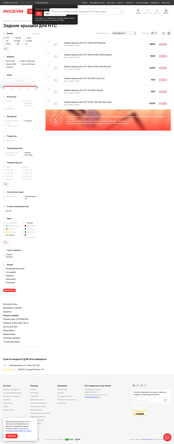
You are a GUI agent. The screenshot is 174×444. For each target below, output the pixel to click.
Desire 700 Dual (27, 64)
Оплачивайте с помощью (62, 439)
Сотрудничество (64, 396)
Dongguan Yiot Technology (10, 154)
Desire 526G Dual (26, 61)
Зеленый (28, 232)
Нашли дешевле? (37, 417)
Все (5, 49)
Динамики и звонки (12, 308)
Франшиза (155, 2)
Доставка (111, 2)
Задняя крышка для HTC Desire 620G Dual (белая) (87, 66)
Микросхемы (9, 334)
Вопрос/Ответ (36, 410)
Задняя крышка (8, 256)
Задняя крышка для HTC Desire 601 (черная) (84, 43)
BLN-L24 (8, 179)
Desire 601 (8, 61)
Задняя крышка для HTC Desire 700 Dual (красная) (87, 102)
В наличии (9, 282)
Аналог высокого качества (27, 103)
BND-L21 (27, 179)
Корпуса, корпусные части (15, 323)
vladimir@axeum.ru (92, 397)
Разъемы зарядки (11, 338)
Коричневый (28, 236)
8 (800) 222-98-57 (10, 2)
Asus (27, 38)
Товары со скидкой (11, 396)
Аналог (7, 101)
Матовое (8, 140)
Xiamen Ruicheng (27, 154)
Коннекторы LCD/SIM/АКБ (16, 319)
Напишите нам (147, 439)
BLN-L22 (27, 176)
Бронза (9, 229)
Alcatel (17, 38)
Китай (7, 211)
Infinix (7, 44)
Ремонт (85, 2)
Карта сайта (35, 423)
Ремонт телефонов (11, 389)
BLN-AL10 (8, 173)
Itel (16, 44)
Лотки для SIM (10, 327)
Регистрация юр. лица (66, 400)
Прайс (6, 406)
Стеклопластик (10, 127)
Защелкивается (29, 197)
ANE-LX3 (27, 170)
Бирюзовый (10, 226)
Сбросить (36, 34)
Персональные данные (40, 413)
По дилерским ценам (13, 269)
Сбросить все (9, 290)
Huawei (27, 41)
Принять (12, 436)
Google (15, 41)
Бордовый (29, 226)
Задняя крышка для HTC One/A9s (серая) (83, 90)
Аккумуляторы (10, 304)
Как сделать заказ (97, 2)
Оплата (120, 2)
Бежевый (9, 223)
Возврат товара (37, 420)
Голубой (28, 229)
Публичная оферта (38, 403)
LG (24, 44)
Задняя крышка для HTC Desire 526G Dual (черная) (88, 55)
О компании (62, 389)
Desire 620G (9, 64)
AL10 (25, 167)
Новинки (8, 276)
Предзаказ (9, 279)
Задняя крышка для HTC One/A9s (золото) (84, 78)
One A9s (8, 67)
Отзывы (60, 393)
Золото (9, 235)
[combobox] (42, 2)
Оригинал (8, 109)
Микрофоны (8, 330)
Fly (5, 41)
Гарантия (129, 2)
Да (39, 14)
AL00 (6, 167)
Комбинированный (10, 122)
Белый (27, 223)
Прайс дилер (8, 410)
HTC (6, 38)
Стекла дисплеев (11, 342)
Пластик (27, 121)
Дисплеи (7, 312)
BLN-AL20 (27, 173)
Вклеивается (10, 196)
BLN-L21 (8, 176)
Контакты (165, 2)
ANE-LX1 (8, 170)
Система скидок (142, 2)
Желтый (9, 232)
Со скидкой (9, 272)
